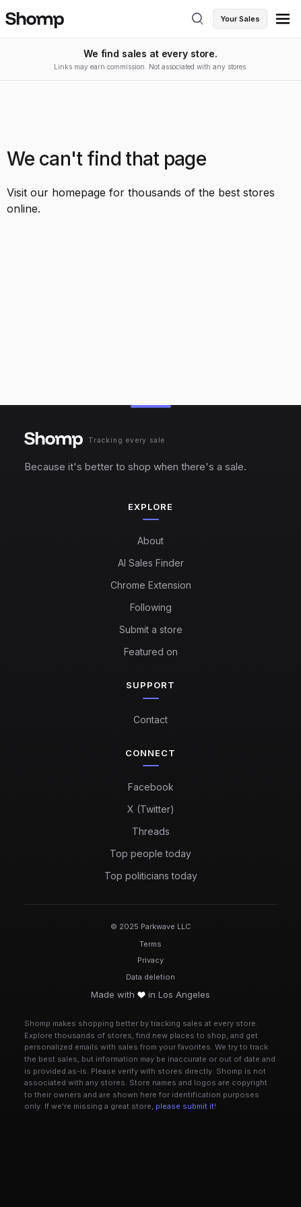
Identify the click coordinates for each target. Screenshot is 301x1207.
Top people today (150, 853)
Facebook (151, 787)
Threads (151, 831)
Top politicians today (150, 875)
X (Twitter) (150, 809)
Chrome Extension (150, 585)
